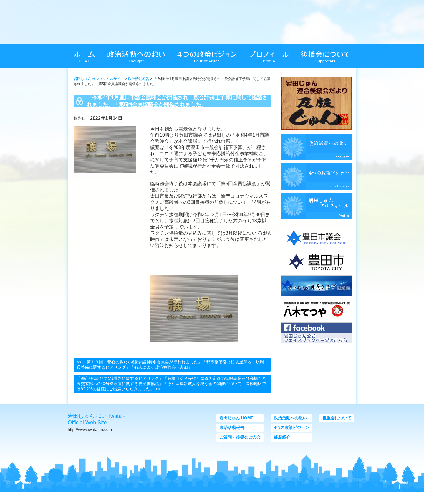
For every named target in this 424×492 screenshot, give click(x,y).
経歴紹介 (282, 437)
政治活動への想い (290, 417)
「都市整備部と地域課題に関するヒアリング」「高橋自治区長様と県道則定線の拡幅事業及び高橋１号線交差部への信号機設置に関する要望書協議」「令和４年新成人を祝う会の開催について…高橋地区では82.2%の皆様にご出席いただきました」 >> (171, 383)
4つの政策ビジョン (291, 427)
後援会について (336, 417)
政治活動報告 (138, 79)
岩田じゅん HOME (236, 417)
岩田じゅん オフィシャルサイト (99, 79)
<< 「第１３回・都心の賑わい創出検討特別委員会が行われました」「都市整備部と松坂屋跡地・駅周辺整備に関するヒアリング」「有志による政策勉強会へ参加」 (170, 365)
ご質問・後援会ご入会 (240, 437)
